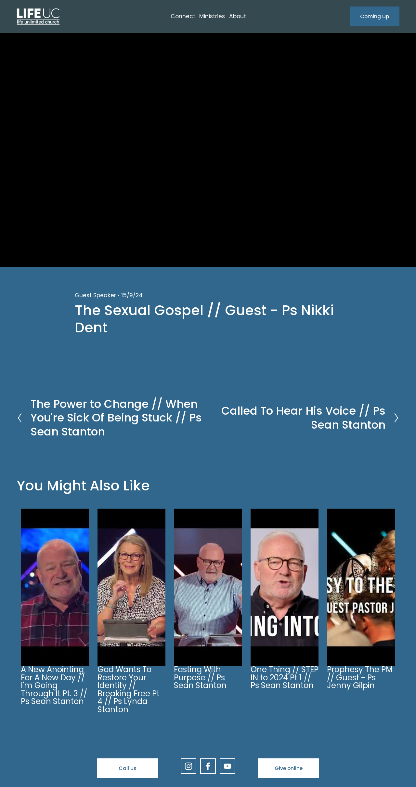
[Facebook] (208, 766)
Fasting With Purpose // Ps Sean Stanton (200, 677)
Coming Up (374, 16)
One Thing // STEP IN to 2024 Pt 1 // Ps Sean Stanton (284, 677)
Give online (289, 768)
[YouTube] (227, 766)
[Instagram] (188, 766)
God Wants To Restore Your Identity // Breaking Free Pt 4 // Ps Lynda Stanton (129, 689)
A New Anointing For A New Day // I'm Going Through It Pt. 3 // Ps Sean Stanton (54, 685)
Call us (127, 768)
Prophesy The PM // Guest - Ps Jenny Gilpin (360, 677)
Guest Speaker (95, 295)
